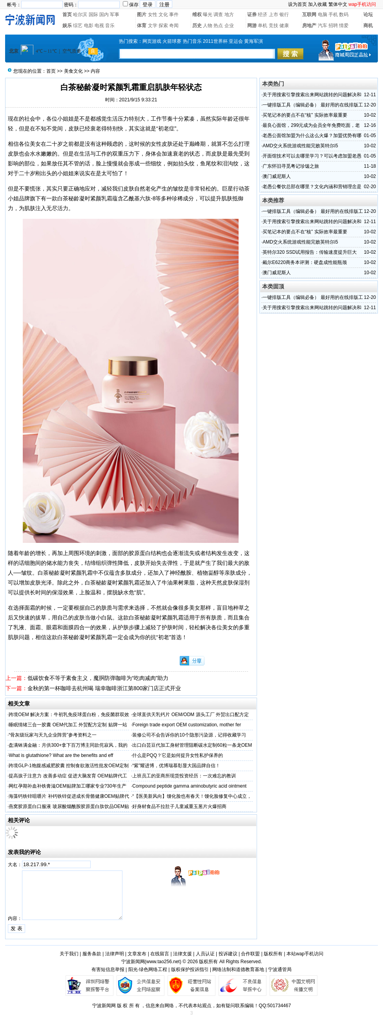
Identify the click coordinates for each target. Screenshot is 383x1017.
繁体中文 (337, 4)
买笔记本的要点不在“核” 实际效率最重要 (305, 115)
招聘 (333, 25)
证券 (252, 14)
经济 (262, 14)
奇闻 (174, 25)
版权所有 (273, 954)
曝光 (207, 14)
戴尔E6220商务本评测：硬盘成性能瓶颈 (305, 262)
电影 (88, 25)
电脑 (322, 14)
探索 (163, 25)
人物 (207, 25)
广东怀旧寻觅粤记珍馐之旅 (291, 166)
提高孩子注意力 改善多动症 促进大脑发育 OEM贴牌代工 (68, 776)
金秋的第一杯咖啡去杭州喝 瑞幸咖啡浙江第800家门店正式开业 (104, 688)
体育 (141, 25)
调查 (218, 14)
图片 (141, 14)
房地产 (309, 25)
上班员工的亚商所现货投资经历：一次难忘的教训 (184, 776)
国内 (104, 14)
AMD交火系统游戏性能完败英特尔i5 (300, 145)
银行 (284, 14)
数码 (343, 14)
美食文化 (73, 71)
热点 (218, 25)
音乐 (110, 25)
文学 (152, 25)
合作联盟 (250, 954)
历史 (197, 25)
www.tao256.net (163, 961)
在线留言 (159, 954)
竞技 (273, 25)
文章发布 (137, 954)
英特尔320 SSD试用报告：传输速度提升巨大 (310, 252)
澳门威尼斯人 (277, 176)
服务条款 (91, 954)
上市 (273, 14)
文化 (163, 14)
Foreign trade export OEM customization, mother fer (186, 724)
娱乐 (67, 25)
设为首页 (297, 4)
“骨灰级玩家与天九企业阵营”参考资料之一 (53, 735)
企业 (229, 25)
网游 (252, 25)
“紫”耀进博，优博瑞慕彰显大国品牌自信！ (176, 765)
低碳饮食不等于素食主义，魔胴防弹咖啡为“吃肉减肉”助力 (97, 678)
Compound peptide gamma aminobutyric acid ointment (189, 786)
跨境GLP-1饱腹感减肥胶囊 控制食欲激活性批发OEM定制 (68, 765)
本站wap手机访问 (304, 954)
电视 (99, 25)
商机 (368, 25)
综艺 (77, 25)
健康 (284, 25)
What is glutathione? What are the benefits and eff (61, 755)
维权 (197, 14)
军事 (114, 14)
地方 (229, 14)
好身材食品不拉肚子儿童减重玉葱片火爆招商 (179, 806)
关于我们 (69, 954)
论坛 (368, 14)
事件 (174, 14)
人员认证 (205, 954)
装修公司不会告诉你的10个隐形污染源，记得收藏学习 (189, 735)
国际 (93, 14)
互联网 (309, 14)
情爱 (343, 25)
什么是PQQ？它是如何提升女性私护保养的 (177, 755)
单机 (262, 25)
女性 (152, 14)
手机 (333, 14)
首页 (67, 14)
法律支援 (182, 954)
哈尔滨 (80, 14)
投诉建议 (228, 954)
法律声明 (114, 954)
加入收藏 (317, 4)
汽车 (322, 25)
